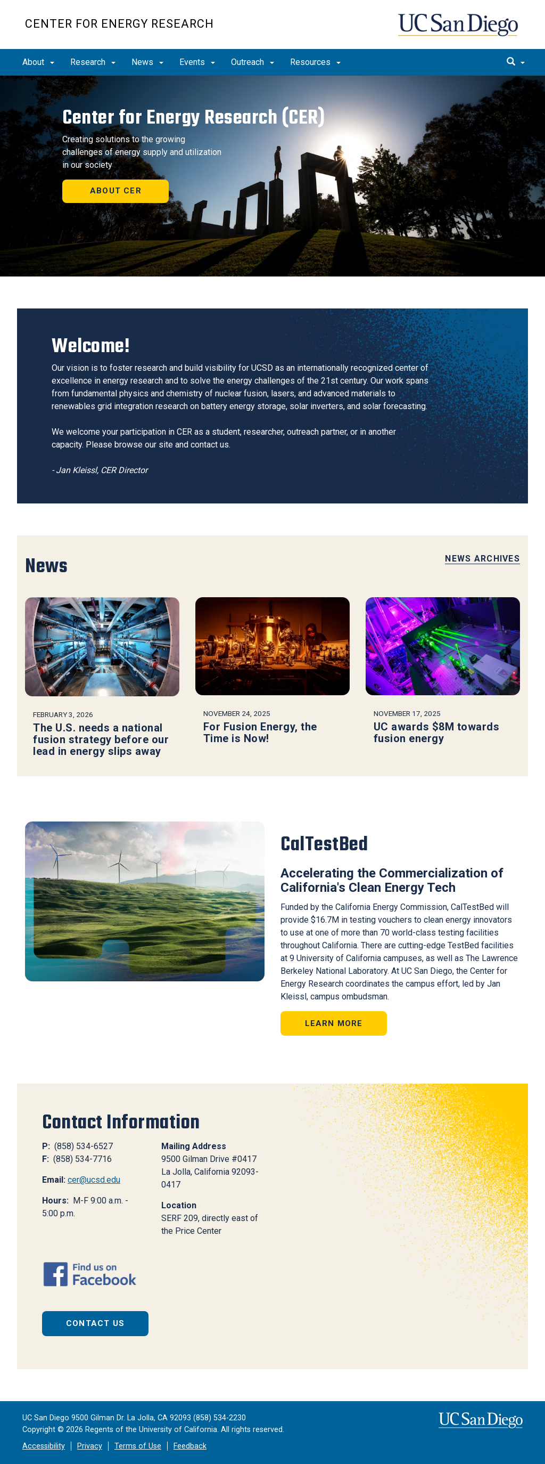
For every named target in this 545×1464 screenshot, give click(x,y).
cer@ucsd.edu (94, 1180)
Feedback (190, 1446)
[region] (272, 176)
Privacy (89, 1446)
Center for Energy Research (119, 23)
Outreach (252, 62)
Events (197, 62)
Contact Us (95, 1323)
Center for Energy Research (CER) (193, 117)
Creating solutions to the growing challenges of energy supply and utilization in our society (141, 152)
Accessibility (43, 1446)
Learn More (334, 1023)
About (38, 62)
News (147, 62)
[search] (516, 62)
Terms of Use (137, 1446)
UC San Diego (459, 30)
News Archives (482, 559)
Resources (315, 62)
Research (92, 62)
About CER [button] (116, 191)
